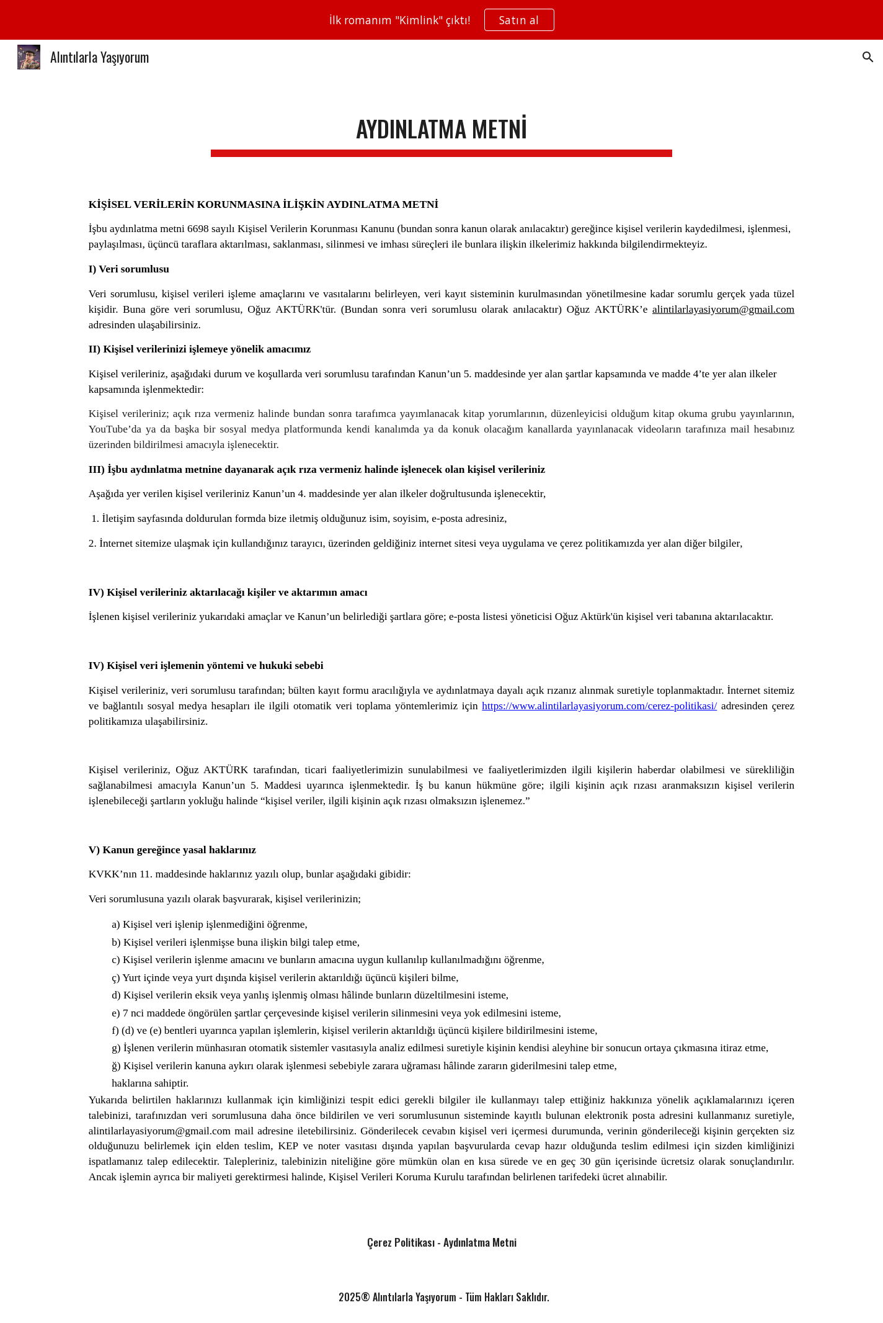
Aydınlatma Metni (480, 1242)
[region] (441, 20)
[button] (868, 57)
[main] (441, 127)
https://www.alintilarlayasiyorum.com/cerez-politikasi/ (599, 706)
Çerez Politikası (401, 1242)
